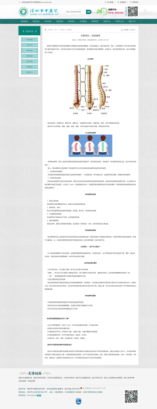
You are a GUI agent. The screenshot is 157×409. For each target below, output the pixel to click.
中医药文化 (119, 21)
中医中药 (29, 45)
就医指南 (59, 21)
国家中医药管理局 (40, 378)
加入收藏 (110, 2)
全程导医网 (22, 381)
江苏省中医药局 (69, 378)
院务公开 (132, 21)
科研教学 (71, 21)
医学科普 (29, 50)
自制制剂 (29, 67)
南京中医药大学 (97, 378)
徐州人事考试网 (129, 378)
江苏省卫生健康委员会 (54, 378)
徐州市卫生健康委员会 (83, 378)
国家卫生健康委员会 (25, 378)
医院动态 (36, 21)
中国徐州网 (31, 381)
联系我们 (135, 2)
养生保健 (29, 39)
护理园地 (83, 21)
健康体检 (29, 56)
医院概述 (24, 21)
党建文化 (106, 21)
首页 (55, 30)
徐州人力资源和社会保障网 (113, 378)
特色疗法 (29, 72)
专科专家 (47, 21)
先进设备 (29, 61)
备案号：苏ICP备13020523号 (69, 389)
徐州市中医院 (32, 389)
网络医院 (95, 21)
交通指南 (123, 2)
